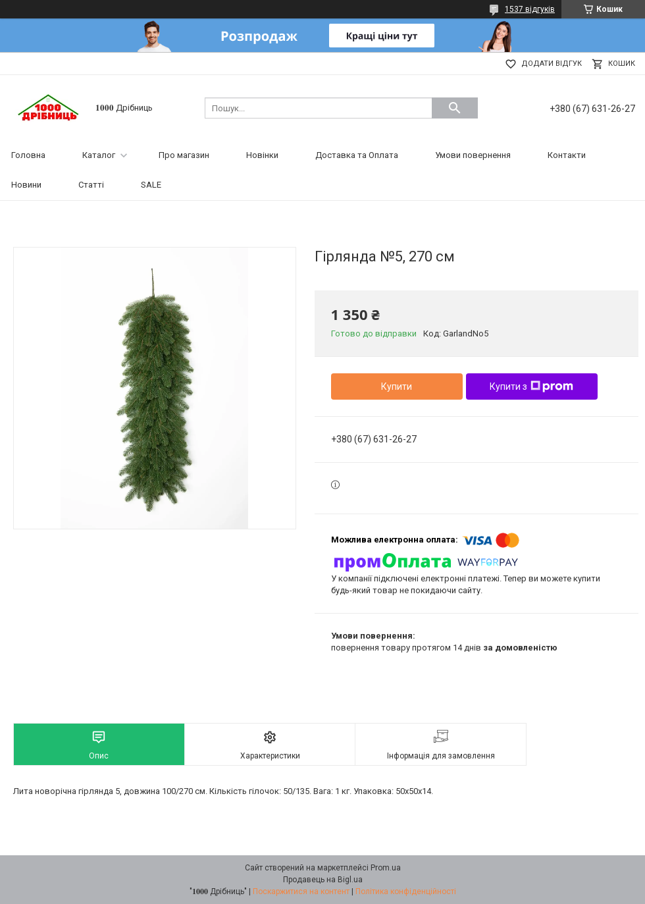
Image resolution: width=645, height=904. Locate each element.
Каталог (98, 155)
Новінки (262, 155)
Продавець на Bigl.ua (323, 879)
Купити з (531, 386)
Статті (91, 185)
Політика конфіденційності (405, 891)
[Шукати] (455, 108)
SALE (151, 185)
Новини (26, 185)
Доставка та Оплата (356, 155)
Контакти (567, 155)
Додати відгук (551, 63)
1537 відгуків (530, 9)
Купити (396, 386)
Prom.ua (386, 867)
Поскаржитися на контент (301, 891)
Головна (28, 155)
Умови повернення (473, 155)
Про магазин (184, 155)
